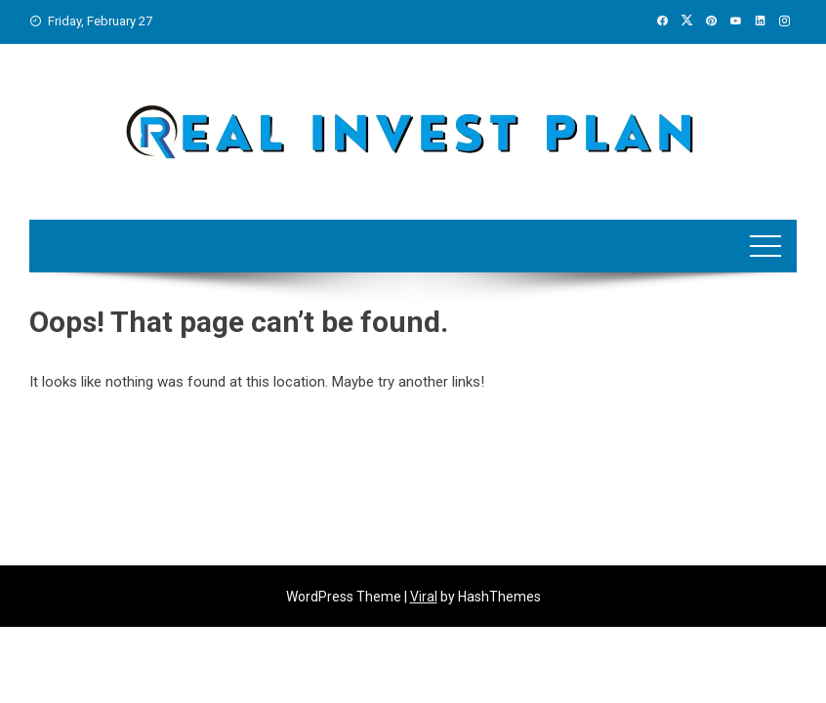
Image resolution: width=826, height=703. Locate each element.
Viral (423, 596)
